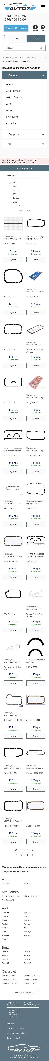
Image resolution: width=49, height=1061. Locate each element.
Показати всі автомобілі (24, 992)
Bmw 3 (5, 951)
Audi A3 (27, 920)
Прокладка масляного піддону (34, 396)
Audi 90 (5, 916)
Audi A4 (5, 924)
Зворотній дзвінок (16, 28)
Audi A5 (27, 924)
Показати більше (24, 850)
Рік (9, 143)
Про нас (10, 1023)
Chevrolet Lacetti (9, 983)
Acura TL (27, 883)
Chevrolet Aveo (8, 975)
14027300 (10, 561)
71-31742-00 (34, 296)
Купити (13, 259)
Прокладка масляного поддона (16, 61)
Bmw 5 (27, 951)
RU (4, 38)
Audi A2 (5, 920)
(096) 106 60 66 (15, 19)
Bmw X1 (5, 959)
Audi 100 (5, 912)
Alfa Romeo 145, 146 (10, 896)
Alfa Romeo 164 (8, 900)
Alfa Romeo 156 (30, 896)
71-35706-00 (11, 773)
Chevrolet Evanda (31, 979)
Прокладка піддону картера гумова (34, 502)
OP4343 (9, 296)
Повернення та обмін (16, 1033)
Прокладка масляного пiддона (34, 343)
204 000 (34, 350)
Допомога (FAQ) (13, 1038)
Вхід (18, 38)
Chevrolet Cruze (9, 979)
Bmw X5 (5, 963)
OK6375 (31, 561)
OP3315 (9, 349)
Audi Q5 (5, 935)
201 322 (12, 668)
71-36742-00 (11, 826)
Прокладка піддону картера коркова (34, 237)
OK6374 (9, 402)
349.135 (32, 402)
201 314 (34, 615)
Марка (12, 75)
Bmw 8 (27, 955)
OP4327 (31, 243)
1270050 (10, 243)
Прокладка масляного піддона (12, 237)
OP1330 (9, 614)
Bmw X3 (27, 959)
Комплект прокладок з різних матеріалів (13, 449)
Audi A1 (27, 916)
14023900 (33, 720)
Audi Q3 (27, 931)
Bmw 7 (5, 955)
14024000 (33, 826)
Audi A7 (27, 927)
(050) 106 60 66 (15, 16)
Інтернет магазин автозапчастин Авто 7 (19, 57)
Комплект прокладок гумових (35, 661)
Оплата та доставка (15, 1028)
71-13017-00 (34, 455)
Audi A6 (5, 927)
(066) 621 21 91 (13, 1003)
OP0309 (31, 508)
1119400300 (35, 773)
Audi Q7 (27, 935)
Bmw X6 (27, 963)
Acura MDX (6, 883)
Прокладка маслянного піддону (35, 290)
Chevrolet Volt (30, 983)
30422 (9, 508)
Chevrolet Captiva (31, 975)
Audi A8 (5, 931)
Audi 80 (27, 912)
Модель (13, 134)
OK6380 (9, 455)
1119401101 (13, 720)
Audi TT (5, 939)
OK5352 (31, 667)
